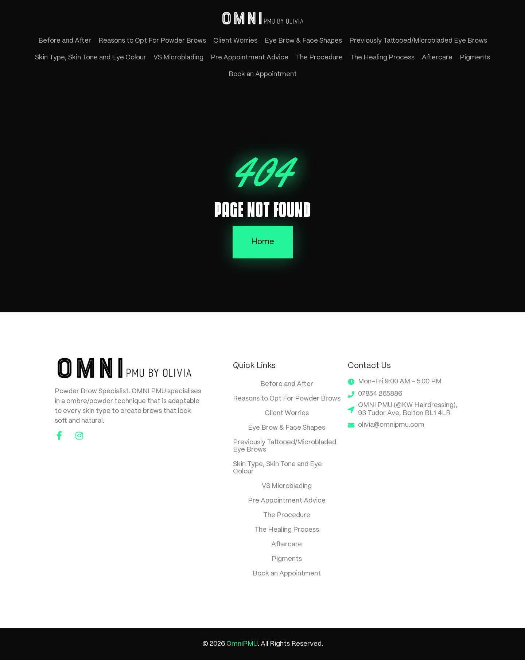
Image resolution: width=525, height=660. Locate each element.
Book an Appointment (263, 74)
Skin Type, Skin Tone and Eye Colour (90, 57)
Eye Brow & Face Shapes (303, 41)
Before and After (64, 41)
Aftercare (437, 57)
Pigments (475, 57)
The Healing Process (382, 57)
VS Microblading (178, 57)
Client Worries (235, 41)
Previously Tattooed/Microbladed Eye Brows (418, 41)
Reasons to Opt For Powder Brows (152, 41)
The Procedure (319, 57)
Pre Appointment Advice (249, 57)
